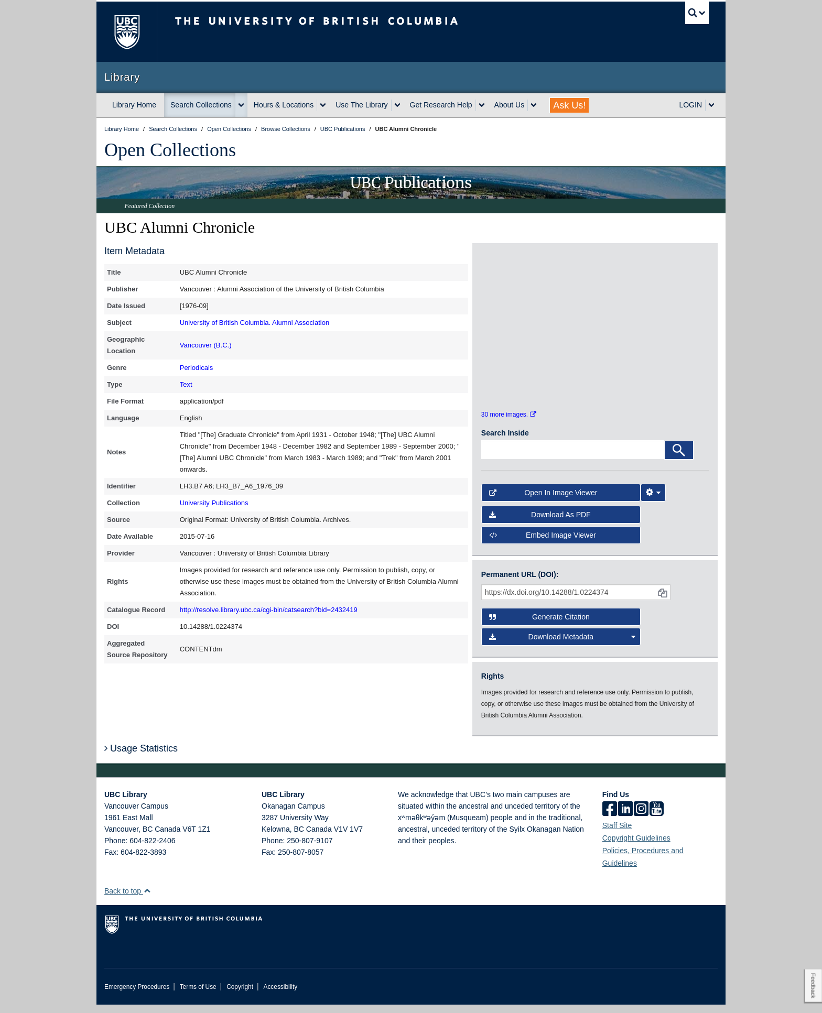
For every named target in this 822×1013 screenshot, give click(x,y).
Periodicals (196, 368)
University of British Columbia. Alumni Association (254, 322)
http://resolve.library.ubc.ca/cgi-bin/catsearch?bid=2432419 (269, 610)
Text (186, 384)
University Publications (214, 503)
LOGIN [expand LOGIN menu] (690, 105)
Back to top (127, 899)
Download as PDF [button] (540, 523)
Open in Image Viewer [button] (543, 501)
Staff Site (617, 834)
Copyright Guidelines (636, 846)
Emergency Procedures (136, 995)
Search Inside (505, 441)
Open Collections (170, 149)
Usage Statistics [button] (141, 756)
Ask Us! (569, 105)
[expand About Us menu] (533, 105)
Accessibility (280, 995)
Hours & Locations (283, 105)
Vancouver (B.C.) (206, 345)
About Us (509, 105)
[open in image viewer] (510, 293)
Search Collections (201, 105)
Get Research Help (441, 105)
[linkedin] (625, 818)
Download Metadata (562, 645)
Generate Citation (539, 625)
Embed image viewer (542, 543)
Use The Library (361, 105)
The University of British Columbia (126, 32)
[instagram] (641, 818)
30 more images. (508, 422)
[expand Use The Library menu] (397, 105)
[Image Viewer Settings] (653, 501)
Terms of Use (198, 995)
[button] (147, 899)
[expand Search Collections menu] (241, 105)
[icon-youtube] (657, 818)
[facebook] (609, 818)
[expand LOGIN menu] (711, 105)
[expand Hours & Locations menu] (323, 105)
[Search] (679, 458)
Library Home (134, 105)
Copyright (239, 995)
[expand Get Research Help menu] (481, 105)
